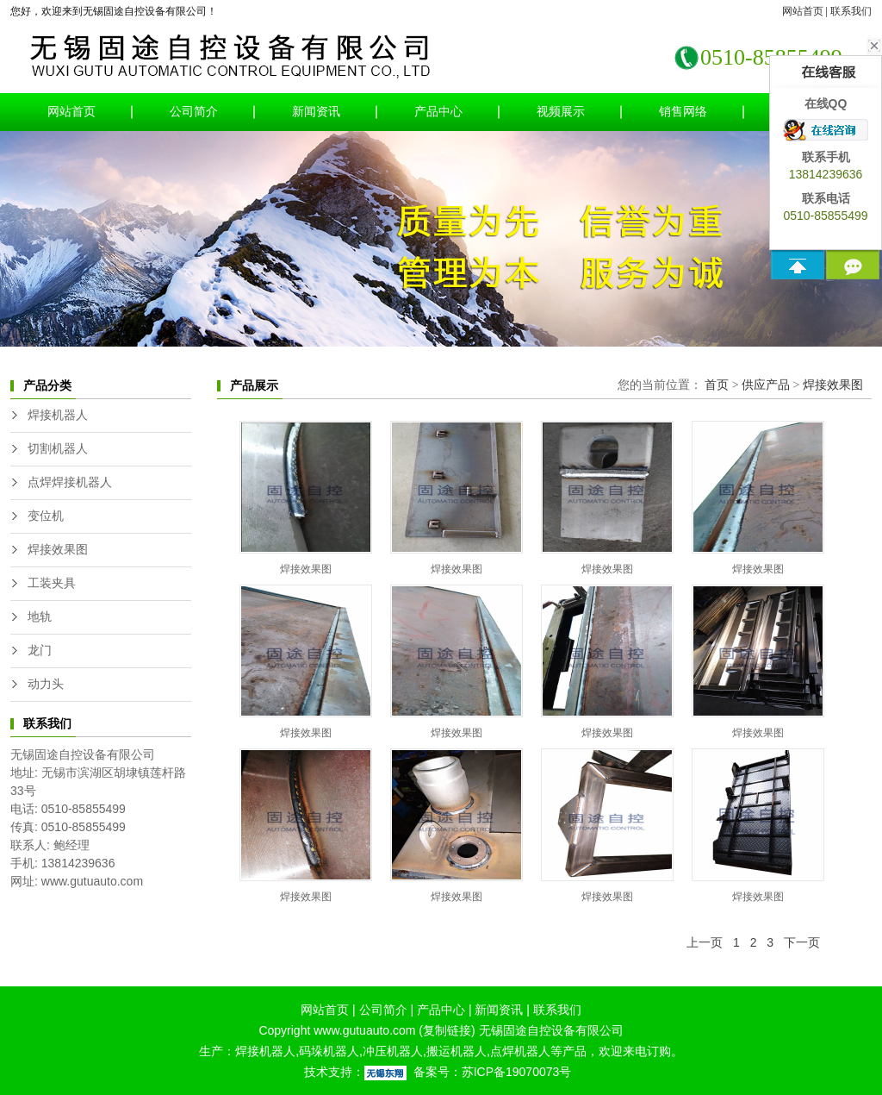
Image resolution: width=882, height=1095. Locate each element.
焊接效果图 (58, 549)
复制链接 (447, 1030)
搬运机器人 (456, 1051)
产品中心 (438, 111)
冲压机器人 (393, 1051)
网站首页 (802, 11)
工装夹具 (52, 583)
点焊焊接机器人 (70, 482)
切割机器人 (58, 448)
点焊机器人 (520, 1051)
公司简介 (194, 111)
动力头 (46, 684)
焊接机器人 (58, 415)
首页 (717, 385)
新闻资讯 (316, 111)
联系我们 (851, 11)
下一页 (802, 942)
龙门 (40, 650)
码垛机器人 (329, 1051)
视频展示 (561, 111)
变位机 (46, 516)
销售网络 (683, 111)
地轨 (40, 616)
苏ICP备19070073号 (517, 1072)
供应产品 (766, 385)
